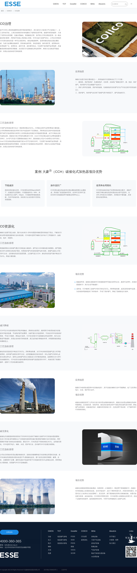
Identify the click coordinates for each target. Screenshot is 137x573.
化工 (49, 540)
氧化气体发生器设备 (98, 553)
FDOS (73, 543)
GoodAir (73, 4)
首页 (2, 11)
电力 (49, 543)
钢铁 (49, 546)
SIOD (73, 540)
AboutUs (102, 4)
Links (131, 536)
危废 (49, 553)
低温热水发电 (62, 543)
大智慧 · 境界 (113, 540)
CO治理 (17, 11)
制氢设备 (94, 546)
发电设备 (94, 536)
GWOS (56, 4)
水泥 (49, 550)
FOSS (73, 536)
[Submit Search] (126, 4)
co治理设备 (95, 556)
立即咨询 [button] (9, 532)
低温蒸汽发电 (62, 540)
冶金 (49, 536)
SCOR (73, 553)
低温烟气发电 (62, 536)
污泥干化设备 (96, 540)
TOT (64, 4)
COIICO (83, 4)
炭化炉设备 (95, 543)
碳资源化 (84, 540)
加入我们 (112, 543)
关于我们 (112, 536)
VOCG (73, 550)
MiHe (93, 4)
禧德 (72, 546)
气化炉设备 (95, 550)
